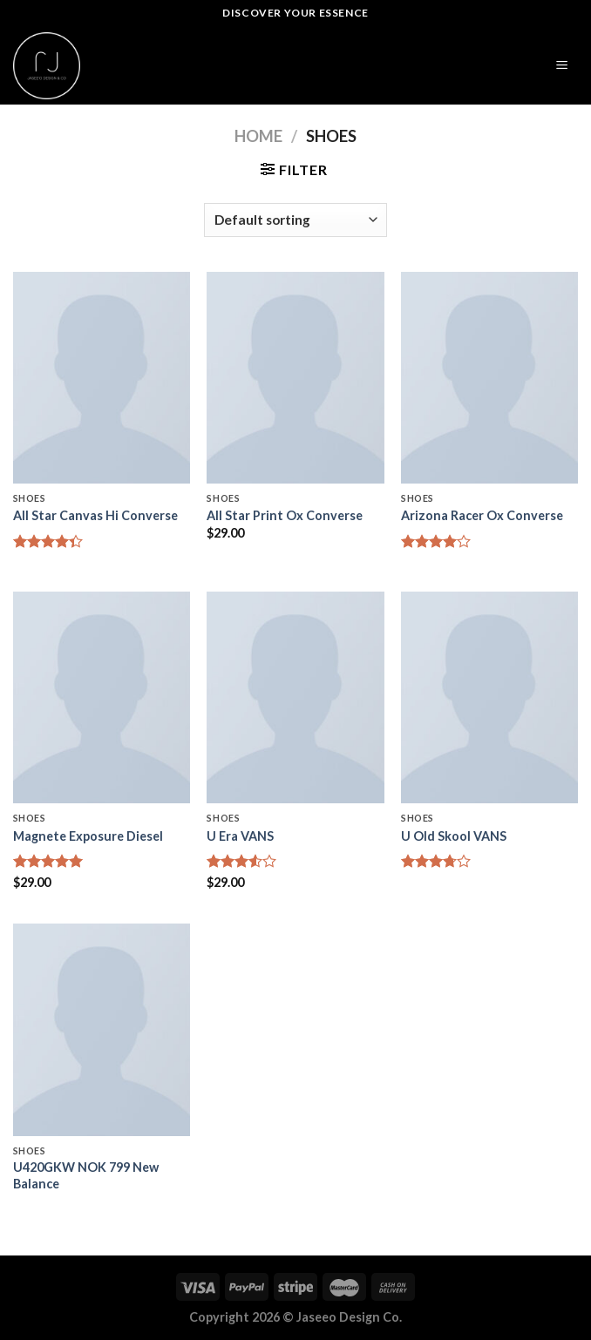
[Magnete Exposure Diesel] (101, 697)
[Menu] (562, 65)
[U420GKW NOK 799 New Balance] (101, 1029)
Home (258, 136)
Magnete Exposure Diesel (88, 836)
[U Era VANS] (295, 697)
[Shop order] (295, 220)
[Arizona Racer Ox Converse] (489, 378)
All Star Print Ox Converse (285, 515)
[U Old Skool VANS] (489, 697)
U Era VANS (240, 836)
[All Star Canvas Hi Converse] (101, 378)
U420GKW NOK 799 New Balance (86, 1175)
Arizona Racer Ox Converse (482, 515)
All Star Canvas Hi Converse (95, 515)
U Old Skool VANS (453, 836)
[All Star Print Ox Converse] (295, 378)
